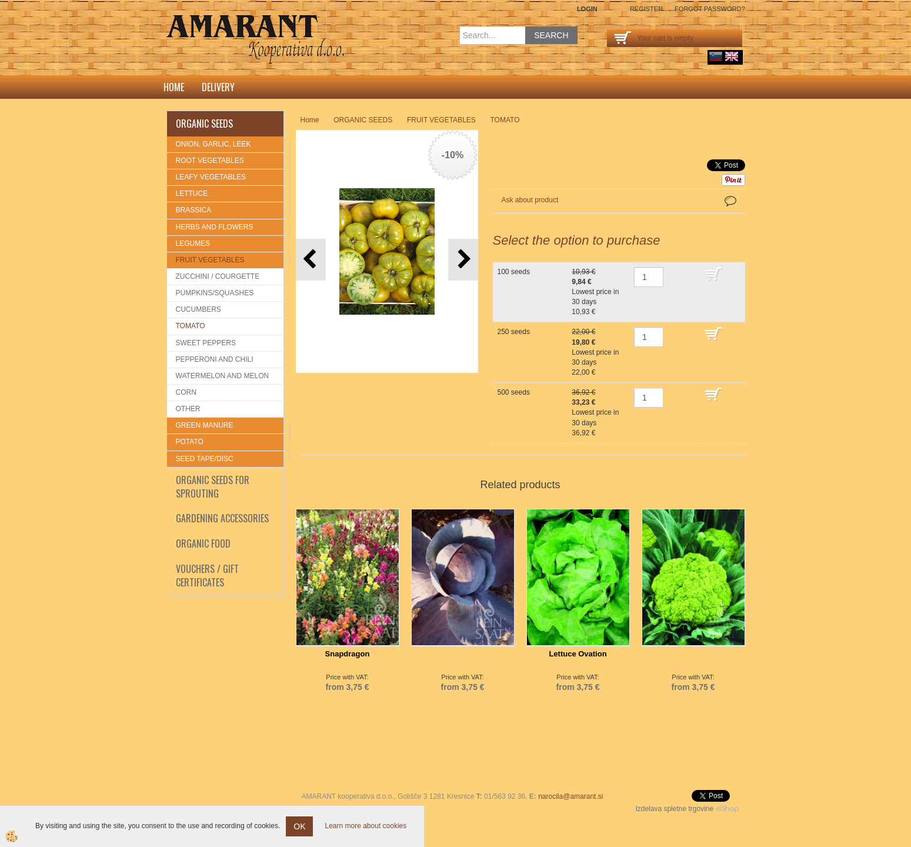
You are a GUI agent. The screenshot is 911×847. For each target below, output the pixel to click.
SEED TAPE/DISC (204, 459)
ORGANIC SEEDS (362, 120)
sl (715, 56)
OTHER (188, 409)
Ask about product (530, 200)
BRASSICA (194, 210)
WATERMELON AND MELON (222, 376)
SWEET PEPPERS (206, 343)
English (731, 56)
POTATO (189, 442)
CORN (186, 392)
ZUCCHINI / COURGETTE (218, 276)
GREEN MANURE (204, 425)
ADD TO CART (721, 279)
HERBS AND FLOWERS (214, 227)
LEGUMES (193, 243)
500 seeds (514, 392)
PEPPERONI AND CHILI (214, 359)
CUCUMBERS (198, 309)
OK (299, 826)
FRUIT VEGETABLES (210, 260)
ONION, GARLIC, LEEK (213, 144)
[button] (463, 260)
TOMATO (190, 326)
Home (173, 87)
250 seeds (514, 332)
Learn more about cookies (365, 826)
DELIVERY (218, 87)
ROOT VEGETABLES (210, 160)
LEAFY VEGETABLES (211, 177)
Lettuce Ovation (577, 653)
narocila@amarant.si (570, 796)
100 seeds (514, 272)
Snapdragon (347, 653)
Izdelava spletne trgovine (674, 809)
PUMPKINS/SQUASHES (215, 293)
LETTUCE (192, 193)
